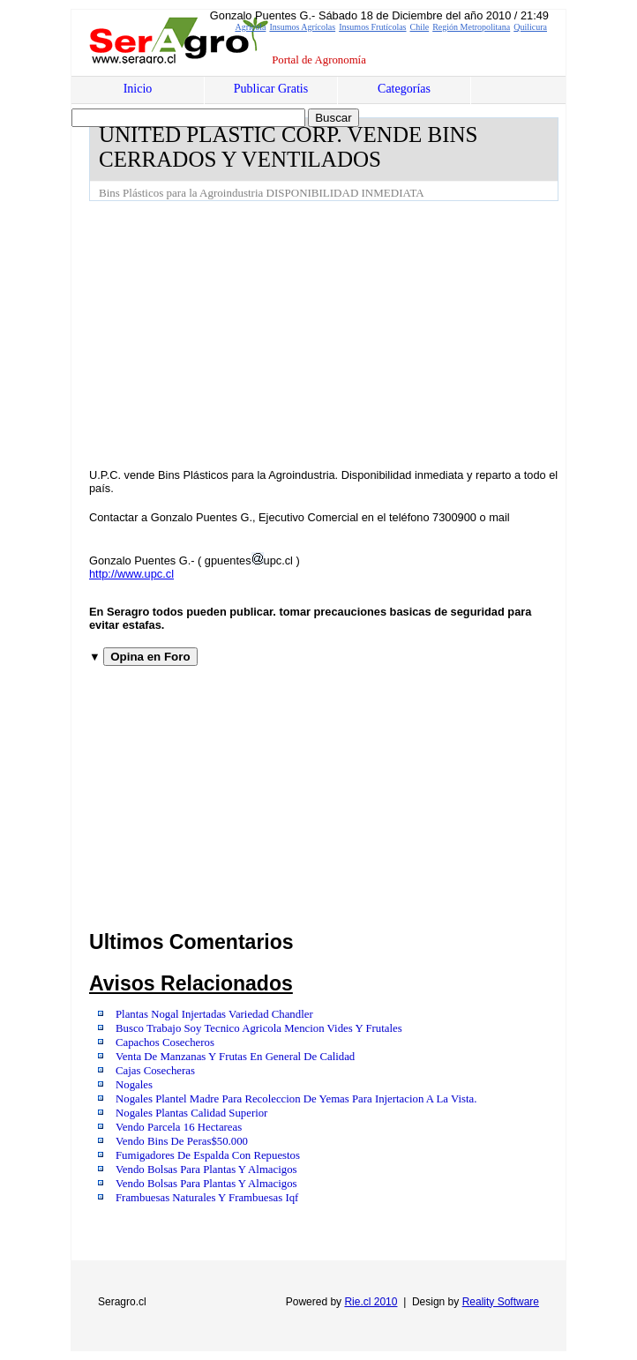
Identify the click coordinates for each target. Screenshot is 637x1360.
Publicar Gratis (271, 88)
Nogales (134, 1085)
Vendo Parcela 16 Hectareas (179, 1127)
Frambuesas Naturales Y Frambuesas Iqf (207, 1198)
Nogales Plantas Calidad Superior (191, 1113)
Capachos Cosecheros (165, 1042)
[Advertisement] (363, 333)
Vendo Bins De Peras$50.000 (182, 1141)
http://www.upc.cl (131, 573)
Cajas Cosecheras (155, 1071)
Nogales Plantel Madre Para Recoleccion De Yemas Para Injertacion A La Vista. (296, 1099)
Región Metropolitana (471, 27)
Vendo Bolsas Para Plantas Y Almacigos (206, 1169)
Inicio (138, 88)
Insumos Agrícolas (302, 27)
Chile (420, 27)
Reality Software (500, 1302)
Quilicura (530, 27)
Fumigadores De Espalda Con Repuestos (208, 1155)
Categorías (404, 88)
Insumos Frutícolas (372, 27)
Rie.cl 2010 (370, 1302)
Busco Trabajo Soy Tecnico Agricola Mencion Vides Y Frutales (259, 1028)
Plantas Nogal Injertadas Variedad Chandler (214, 1014)
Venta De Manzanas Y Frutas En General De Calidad (235, 1056)
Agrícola (250, 27)
